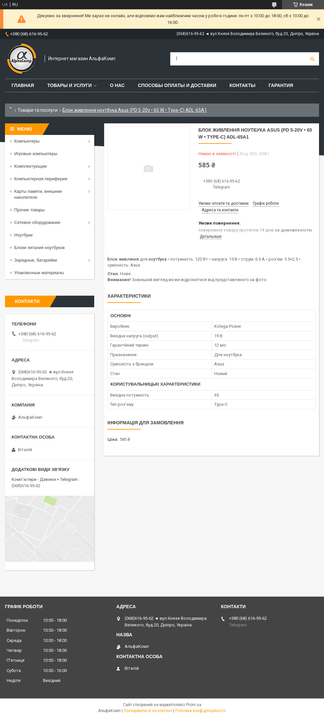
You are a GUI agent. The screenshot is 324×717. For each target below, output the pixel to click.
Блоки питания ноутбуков (39, 247)
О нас (117, 85)
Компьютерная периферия (40, 178)
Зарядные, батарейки (35, 260)
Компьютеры (27, 141)
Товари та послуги (38, 110)
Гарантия (280, 85)
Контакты (242, 85)
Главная (23, 85)
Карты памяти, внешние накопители (38, 194)
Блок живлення (123, 259)
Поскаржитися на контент (148, 710)
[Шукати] (312, 58)
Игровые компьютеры (36, 153)
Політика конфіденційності (200, 710)
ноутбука (157, 259)
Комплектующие (30, 166)
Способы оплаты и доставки (177, 85)
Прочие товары (29, 209)
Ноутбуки (23, 234)
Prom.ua (193, 704)
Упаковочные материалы (39, 272)
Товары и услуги (69, 85)
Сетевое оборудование (37, 222)
